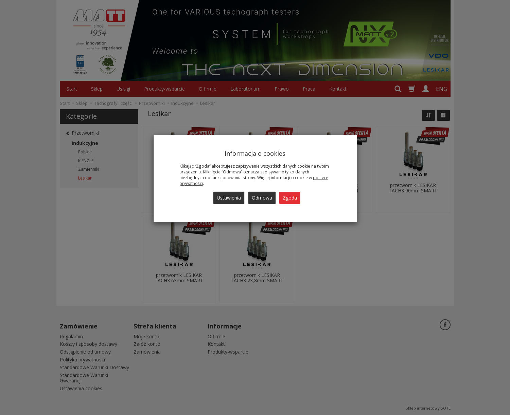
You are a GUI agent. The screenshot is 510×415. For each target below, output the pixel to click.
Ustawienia (229, 197)
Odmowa (262, 197)
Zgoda (290, 197)
